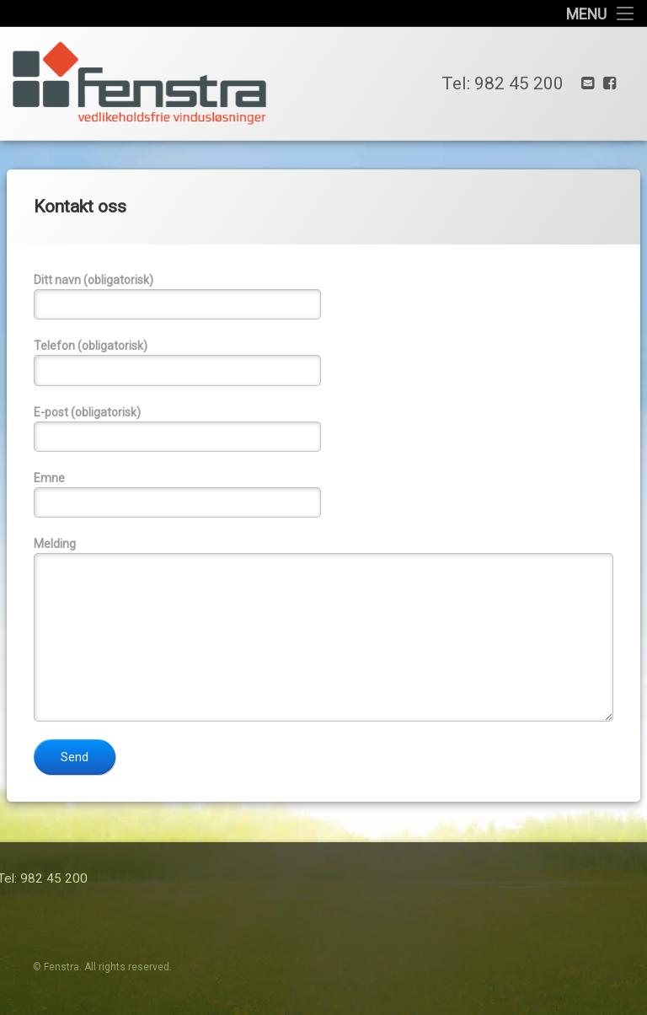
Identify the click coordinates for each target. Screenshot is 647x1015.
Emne (324, 494)
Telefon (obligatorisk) (324, 362)
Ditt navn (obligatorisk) (324, 296)
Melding (324, 629)
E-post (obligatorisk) (324, 428)
